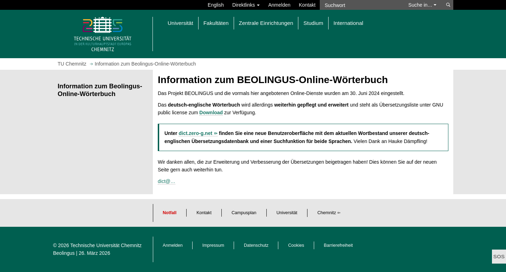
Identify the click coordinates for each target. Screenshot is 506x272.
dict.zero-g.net (195, 133)
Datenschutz (256, 245)
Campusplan (244, 212)
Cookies (296, 245)
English (216, 5)
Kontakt (307, 5)
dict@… (166, 181)
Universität (287, 212)
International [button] (348, 23)
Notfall (169, 212)
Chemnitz (326, 212)
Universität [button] (180, 23)
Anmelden (279, 5)
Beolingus (64, 253)
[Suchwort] (360, 5)
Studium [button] (313, 23)
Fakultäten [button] (216, 23)
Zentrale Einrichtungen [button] (266, 23)
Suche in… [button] (422, 5)
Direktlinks (246, 5)
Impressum (213, 245)
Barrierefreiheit (338, 245)
